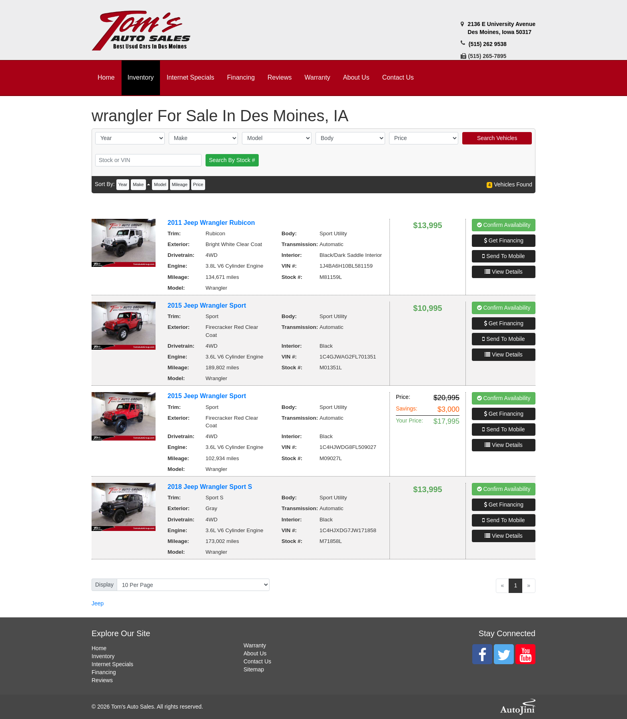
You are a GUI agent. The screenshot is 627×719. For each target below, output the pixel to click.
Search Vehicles (497, 138)
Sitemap (254, 669)
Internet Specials (112, 664)
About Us (255, 653)
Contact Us (257, 661)
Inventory (103, 656)
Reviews (102, 680)
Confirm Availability (504, 225)
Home (99, 648)
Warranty (255, 645)
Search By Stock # (232, 160)
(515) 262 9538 (488, 44)
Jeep (98, 603)
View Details (504, 271)
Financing (104, 672)
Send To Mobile (503, 256)
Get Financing (503, 240)
